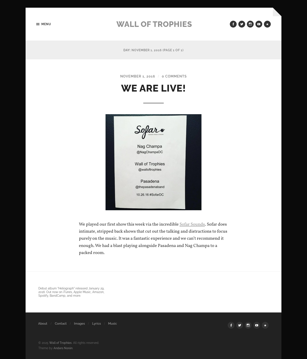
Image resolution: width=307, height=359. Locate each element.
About (42, 323)
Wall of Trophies (154, 24)
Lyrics (96, 323)
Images (79, 323)
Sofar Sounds (192, 224)
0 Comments (174, 76)
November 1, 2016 (137, 76)
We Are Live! (153, 88)
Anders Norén (63, 348)
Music (112, 323)
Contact (61, 323)
